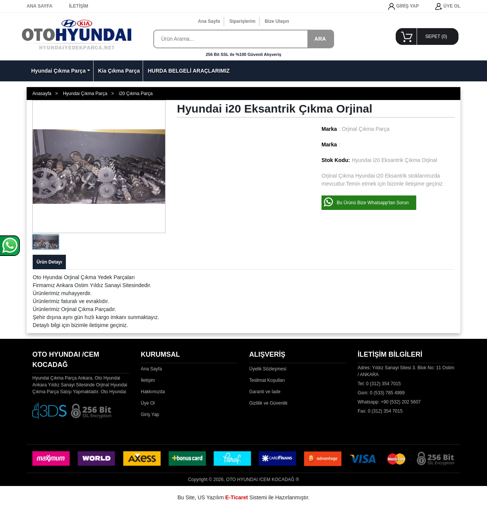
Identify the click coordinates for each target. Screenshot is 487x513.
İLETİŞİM (78, 6)
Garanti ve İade (264, 391)
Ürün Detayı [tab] (49, 262)
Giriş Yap (150, 414)
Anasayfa (41, 93)
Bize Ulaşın (277, 21)
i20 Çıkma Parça (136, 93)
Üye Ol (148, 403)
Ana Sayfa (209, 21)
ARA (320, 39)
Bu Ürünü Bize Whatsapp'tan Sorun (373, 202)
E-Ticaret (236, 497)
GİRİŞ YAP (403, 6)
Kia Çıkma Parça (119, 71)
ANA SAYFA (40, 6)
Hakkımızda (153, 391)
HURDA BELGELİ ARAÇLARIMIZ (188, 71)
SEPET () (436, 36)
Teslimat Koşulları (267, 380)
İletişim (148, 380)
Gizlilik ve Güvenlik (268, 403)
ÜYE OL (447, 6)
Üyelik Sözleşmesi (267, 369)
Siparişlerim (242, 21)
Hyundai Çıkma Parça (58, 71)
